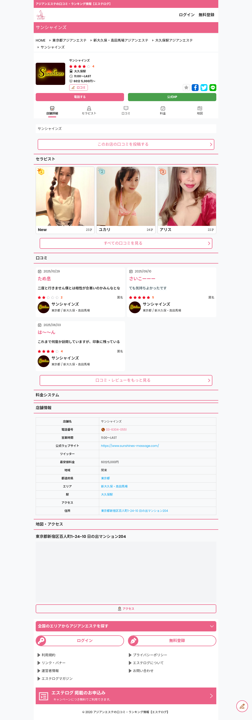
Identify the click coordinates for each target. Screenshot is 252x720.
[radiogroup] (79, 66)
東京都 (105, 478)
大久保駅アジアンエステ (174, 40)
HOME (41, 40)
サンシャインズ (53, 47)
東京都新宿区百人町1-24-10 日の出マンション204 (134, 511)
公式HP (172, 97)
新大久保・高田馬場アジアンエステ (121, 40)
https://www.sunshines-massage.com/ (130, 446)
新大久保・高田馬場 (114, 486)
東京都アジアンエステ (69, 40)
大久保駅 (107, 494)
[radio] (71, 66)
